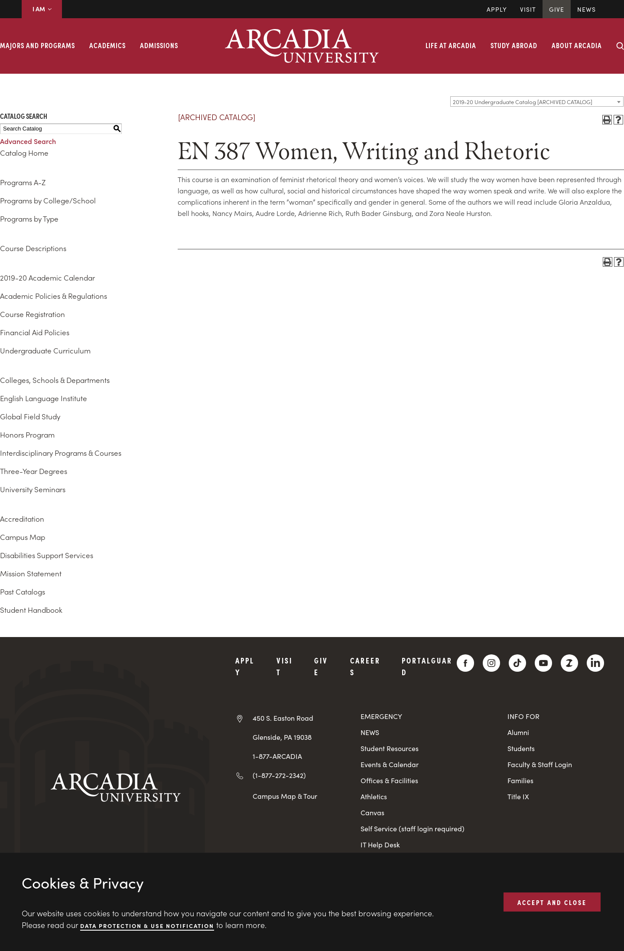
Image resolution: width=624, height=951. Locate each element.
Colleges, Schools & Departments (55, 380)
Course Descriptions (33, 248)
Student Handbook (31, 609)
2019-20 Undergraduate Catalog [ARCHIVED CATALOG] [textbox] (522, 102)
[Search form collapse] (620, 46)
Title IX (518, 796)
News (586, 9)
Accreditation (22, 518)
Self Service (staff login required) (413, 828)
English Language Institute (43, 398)
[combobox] (537, 101)
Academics (107, 45)
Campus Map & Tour (285, 796)
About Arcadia (577, 45)
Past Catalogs (22, 591)
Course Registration (32, 314)
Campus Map (22, 537)
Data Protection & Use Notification (147, 925)
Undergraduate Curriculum (45, 350)
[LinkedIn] (595, 663)
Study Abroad (514, 45)
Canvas (372, 812)
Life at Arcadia (451, 45)
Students (521, 748)
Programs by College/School (48, 200)
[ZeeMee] (569, 663)
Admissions (159, 45)
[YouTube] (543, 663)
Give (556, 9)
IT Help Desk (380, 844)
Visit (528, 9)
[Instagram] (491, 663)
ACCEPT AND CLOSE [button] (552, 901)
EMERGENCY (381, 716)
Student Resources (390, 748)
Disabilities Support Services (46, 555)
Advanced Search (28, 141)
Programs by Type (29, 218)
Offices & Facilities (389, 780)
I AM (41, 8)
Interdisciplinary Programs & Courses (60, 453)
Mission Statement (31, 573)
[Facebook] (465, 663)
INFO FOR (523, 716)
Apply (497, 9)
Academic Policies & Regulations (53, 296)
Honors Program (27, 434)
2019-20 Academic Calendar (47, 277)
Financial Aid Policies (34, 332)
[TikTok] (517, 663)
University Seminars (32, 489)
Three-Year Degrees (33, 471)
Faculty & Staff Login (539, 764)
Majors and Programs (37, 45)
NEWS (370, 732)
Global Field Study (30, 416)
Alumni (518, 732)
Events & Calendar (390, 764)
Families (520, 780)
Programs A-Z (23, 182)
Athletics (374, 796)
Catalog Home (24, 152)
